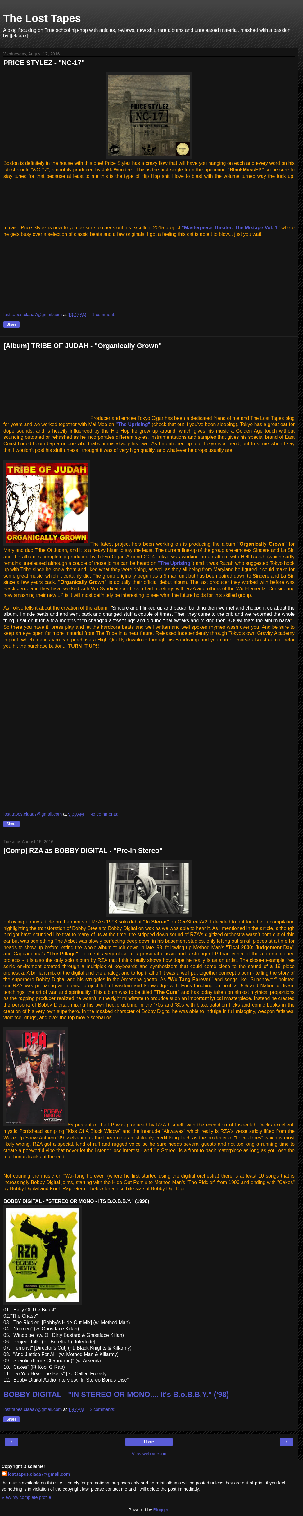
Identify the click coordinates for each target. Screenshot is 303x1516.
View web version (149, 1453)
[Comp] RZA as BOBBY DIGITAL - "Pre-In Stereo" (83, 850)
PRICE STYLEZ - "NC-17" (44, 63)
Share (11, 324)
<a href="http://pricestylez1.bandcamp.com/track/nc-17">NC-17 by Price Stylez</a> (149, 198)
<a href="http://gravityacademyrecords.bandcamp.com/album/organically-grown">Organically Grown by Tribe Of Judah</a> (65, 729)
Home (149, 1442)
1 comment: (103, 314)
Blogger (161, 1509)
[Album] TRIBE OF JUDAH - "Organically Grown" (82, 346)
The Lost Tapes (42, 18)
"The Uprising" (132, 424)
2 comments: (102, 1409)
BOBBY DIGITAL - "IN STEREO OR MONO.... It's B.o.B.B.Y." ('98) (116, 1394)
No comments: (103, 814)
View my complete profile (26, 1497)
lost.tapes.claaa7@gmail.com (39, 1474)
